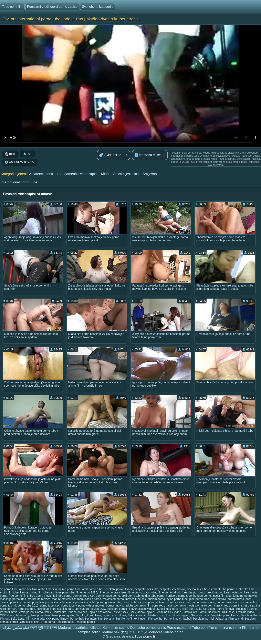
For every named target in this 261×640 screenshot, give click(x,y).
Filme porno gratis (62, 615)
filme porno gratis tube (142, 592)
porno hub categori (135, 602)
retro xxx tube (26, 608)
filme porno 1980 (86, 592)
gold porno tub (131, 595)
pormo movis (236, 599)
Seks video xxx (137, 615)
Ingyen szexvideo (100, 612)
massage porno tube (13, 599)
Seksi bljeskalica (126, 174)
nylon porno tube (177, 599)
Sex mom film (93, 618)
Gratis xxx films (29, 621)
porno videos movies (91, 605)
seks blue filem (46, 608)
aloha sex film (28, 589)
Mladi (105, 174)
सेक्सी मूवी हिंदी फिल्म (43, 628)
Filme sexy (22, 615)
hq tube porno (202, 595)
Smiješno (150, 174)
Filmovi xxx (190, 612)
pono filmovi (218, 599)
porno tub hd (8, 605)
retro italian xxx (168, 605)
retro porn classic (212, 605)
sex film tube (65, 608)
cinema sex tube (197, 589)
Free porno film (40, 615)
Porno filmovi (172, 618)
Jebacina (221, 618)
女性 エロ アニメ (134, 632)
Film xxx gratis (35, 618)
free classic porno (193, 592)
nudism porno (156, 599)
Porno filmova (225, 608)
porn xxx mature (20, 602)
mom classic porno (89, 599)
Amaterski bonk (41, 174)
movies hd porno (113, 599)
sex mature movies (87, 608)
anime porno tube (69, 589)
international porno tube (19, 182)
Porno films (94, 615)
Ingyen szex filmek (114, 615)
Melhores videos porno (165, 632)
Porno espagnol (179, 628)
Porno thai (76, 618)
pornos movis (114, 605)
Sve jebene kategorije (97, 6)
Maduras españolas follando (80, 628)
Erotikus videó (245, 612)
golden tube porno (152, 595)
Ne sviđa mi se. (148, 155)
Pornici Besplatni (209, 612)
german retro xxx (83, 595)
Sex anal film (111, 618)
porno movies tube (203, 602)
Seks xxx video (205, 608)
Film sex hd (235, 618)
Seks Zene (17, 618)
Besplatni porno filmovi (224, 615)
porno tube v (69, 605)
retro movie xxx (189, 605)
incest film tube (221, 595)
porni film (38, 602)
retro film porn (149, 605)
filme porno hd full (169, 592)
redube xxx (131, 605)
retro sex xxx (8, 608)
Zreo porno (48, 621)
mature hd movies (39, 599)
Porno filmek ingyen (133, 618)
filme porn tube (64, 592)
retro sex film (251, 605)
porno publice (249, 602)
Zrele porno (26, 612)
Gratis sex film (200, 615)
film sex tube (28, 592)
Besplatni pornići (246, 608)
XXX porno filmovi (57, 618)
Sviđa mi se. (110, 155)
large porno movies (245, 595)
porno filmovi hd (85, 602)
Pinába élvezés (77, 612)
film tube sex (46, 592)
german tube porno (108, 595)
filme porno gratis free (112, 592)
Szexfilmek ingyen (168, 608)
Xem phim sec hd (116, 628)
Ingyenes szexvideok (142, 608)
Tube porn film (12, 6)
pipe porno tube (199, 599)
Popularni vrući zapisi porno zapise (52, 6)
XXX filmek (7, 615)
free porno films (19, 595)
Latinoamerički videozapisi (77, 174)
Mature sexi (111, 632)
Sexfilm (80, 615)
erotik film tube (9, 592)
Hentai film (59, 612)
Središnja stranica (120, 636)
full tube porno (62, 595)
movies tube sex (135, 599)
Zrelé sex (188, 608)
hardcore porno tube (179, 595)
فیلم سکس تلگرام (16, 628)
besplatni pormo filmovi (118, 589)
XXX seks (228, 612)
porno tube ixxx (49, 605)
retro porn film (233, 605)
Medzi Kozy (156, 615)
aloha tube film (47, 589)
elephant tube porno (221, 589)
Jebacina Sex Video (168, 612)
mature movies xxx (64, 599)
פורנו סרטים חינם (228, 628)
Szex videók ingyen (142, 612)
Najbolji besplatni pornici (198, 618)
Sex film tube (64, 621)
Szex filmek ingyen (177, 615)
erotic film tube (245, 589)
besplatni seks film (146, 589)
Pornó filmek (43, 612)
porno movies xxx (228, 602)
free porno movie (41, 595)
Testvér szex (120, 612)
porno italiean (156, 602)
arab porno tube (92, 589)
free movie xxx (233, 592)
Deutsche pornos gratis (148, 628)
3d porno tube (9, 589)
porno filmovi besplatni (59, 602)
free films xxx (214, 592)
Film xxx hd (155, 618)
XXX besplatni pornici (113, 608)
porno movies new (178, 602)
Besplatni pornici (85, 621)
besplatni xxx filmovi (172, 589)
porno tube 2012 (28, 605)
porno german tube (109, 602)
